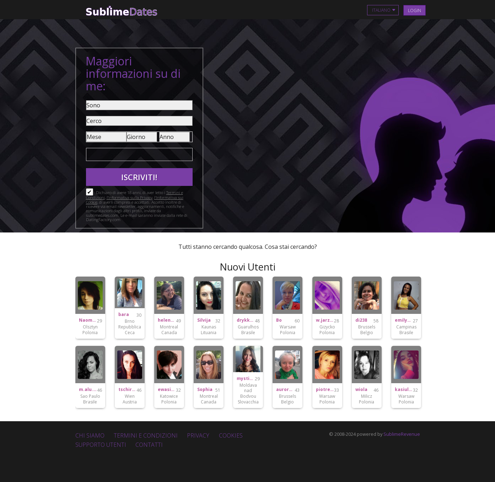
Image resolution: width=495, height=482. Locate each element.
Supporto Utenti (100, 445)
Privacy (198, 435)
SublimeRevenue (401, 434)
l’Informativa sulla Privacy (129, 197)
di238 (361, 320)
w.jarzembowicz (325, 320)
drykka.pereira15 (246, 320)
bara (123, 314)
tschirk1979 (127, 389)
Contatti (149, 445)
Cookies (231, 435)
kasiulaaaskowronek (404, 389)
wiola (361, 389)
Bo (279, 320)
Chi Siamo (89, 435)
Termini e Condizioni (146, 435)
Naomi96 (88, 320)
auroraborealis (285, 389)
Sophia (204, 389)
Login (414, 10)
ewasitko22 (167, 389)
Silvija (204, 320)
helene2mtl (167, 320)
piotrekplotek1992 (325, 389)
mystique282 (246, 378)
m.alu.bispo (88, 389)
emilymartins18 (404, 320)
